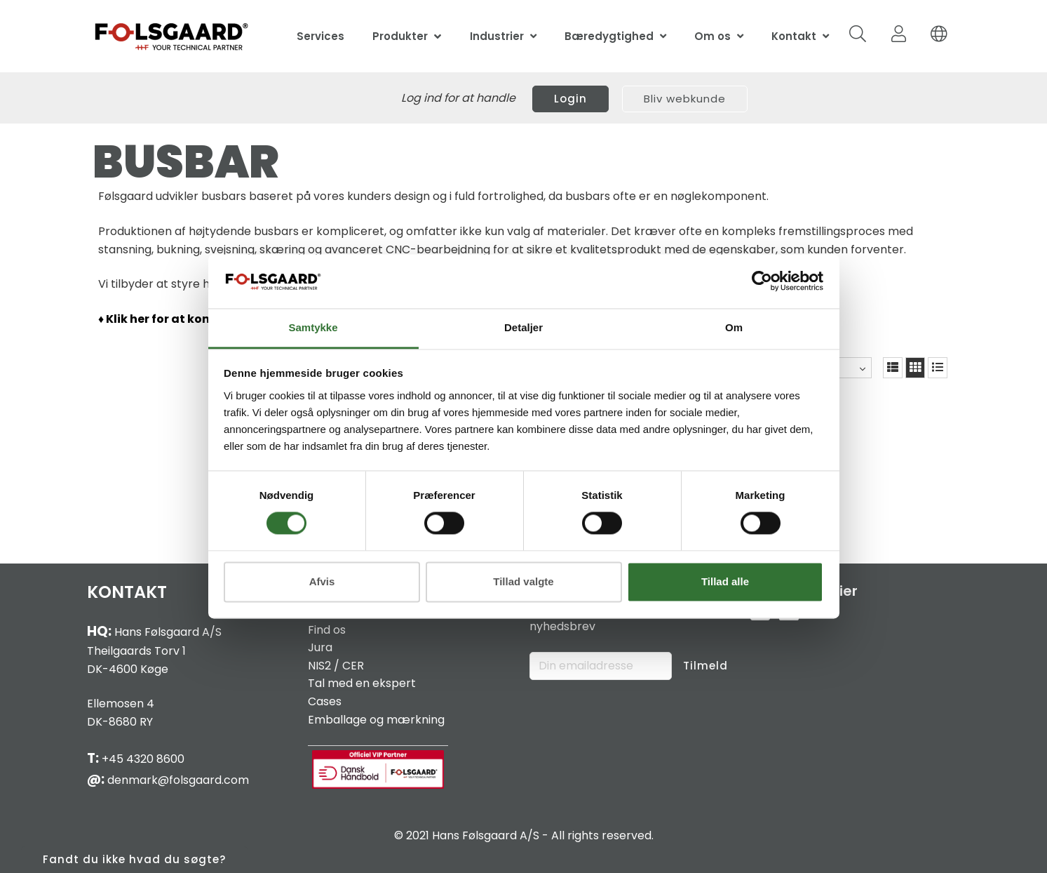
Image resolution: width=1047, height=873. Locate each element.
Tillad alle (725, 581)
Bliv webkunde (685, 98)
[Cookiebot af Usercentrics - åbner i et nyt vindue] (762, 281)
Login (570, 98)
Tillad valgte (523, 581)
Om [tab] (734, 327)
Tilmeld (705, 665)
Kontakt (793, 36)
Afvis (322, 581)
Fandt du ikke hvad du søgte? (134, 859)
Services (320, 36)
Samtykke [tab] (312, 327)
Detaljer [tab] (523, 327)
